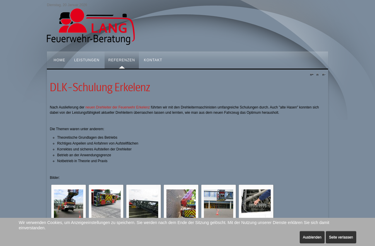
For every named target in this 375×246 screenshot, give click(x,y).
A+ (312, 74)
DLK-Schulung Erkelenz (100, 87)
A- (323, 74)
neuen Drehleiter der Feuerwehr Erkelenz (117, 107)
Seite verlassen (341, 237)
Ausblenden (312, 237)
